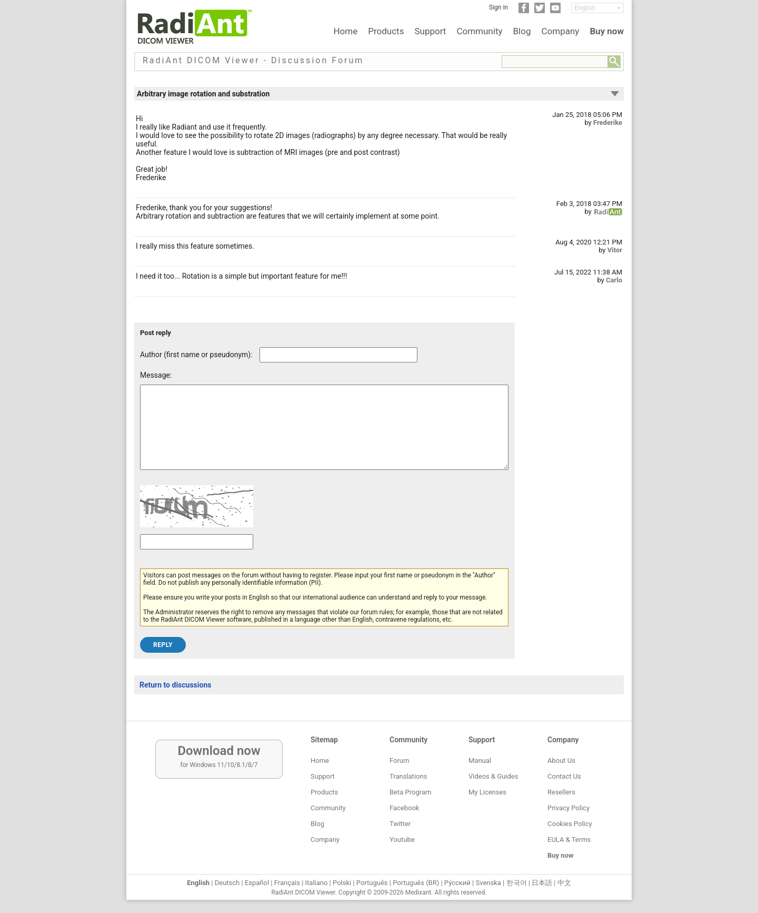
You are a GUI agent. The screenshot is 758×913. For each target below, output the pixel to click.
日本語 (542, 883)
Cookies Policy (569, 824)
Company (560, 31)
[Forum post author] (338, 354)
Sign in (498, 7)
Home (345, 31)
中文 (564, 883)
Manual (479, 760)
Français (287, 883)
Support (430, 31)
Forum (399, 760)
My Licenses (487, 792)
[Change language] (597, 8)
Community (479, 31)
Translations (408, 776)
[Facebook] (523, 11)
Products (386, 31)
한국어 (516, 883)
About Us (561, 760)
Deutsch (227, 883)
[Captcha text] (196, 557)
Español (257, 883)
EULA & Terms (569, 839)
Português (372, 883)
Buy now (607, 31)
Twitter (400, 824)
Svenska (488, 883)
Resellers (561, 792)
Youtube (402, 839)
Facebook (404, 808)
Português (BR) (416, 883)
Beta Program (410, 792)
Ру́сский (457, 883)
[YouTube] (555, 11)
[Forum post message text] (324, 435)
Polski (342, 883)
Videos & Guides (493, 776)
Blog (522, 31)
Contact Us (564, 776)
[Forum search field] (555, 61)
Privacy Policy (568, 808)
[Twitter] (539, 11)
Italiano (316, 883)
